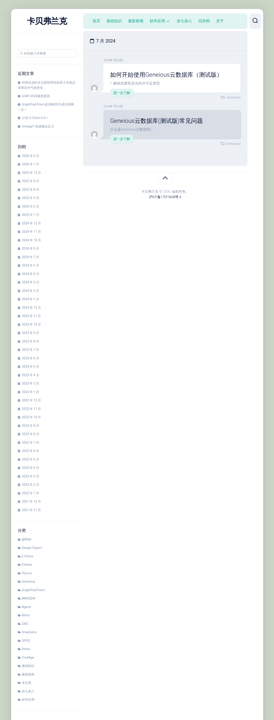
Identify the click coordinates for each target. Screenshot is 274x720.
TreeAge (28, 657)
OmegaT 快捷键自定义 (38, 126)
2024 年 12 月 (31, 223)
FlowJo (27, 573)
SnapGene (29, 632)
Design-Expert (32, 548)
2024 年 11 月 (31, 231)
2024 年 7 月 (30, 257)
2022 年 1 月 (30, 493)
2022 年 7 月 (30, 442)
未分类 (26, 682)
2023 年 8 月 (30, 341)
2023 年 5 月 (30, 366)
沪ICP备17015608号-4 (165, 197)
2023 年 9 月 (30, 333)
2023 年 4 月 (30, 375)
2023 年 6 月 (30, 358)
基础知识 (28, 666)
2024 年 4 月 (30, 274)
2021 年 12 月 (31, 501)
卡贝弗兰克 (47, 21)
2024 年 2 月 (30, 291)
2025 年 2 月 (30, 206)
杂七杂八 (28, 691)
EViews (27, 564)
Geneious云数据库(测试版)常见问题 (156, 120)
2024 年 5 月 (30, 265)
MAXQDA (28, 598)
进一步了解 (121, 93)
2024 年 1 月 (30, 299)
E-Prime (27, 556)
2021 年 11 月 (31, 510)
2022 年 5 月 (30, 459)
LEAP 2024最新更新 (36, 96)
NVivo (26, 615)
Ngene (26, 607)
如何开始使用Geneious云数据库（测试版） (166, 74)
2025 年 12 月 (31, 172)
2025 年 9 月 (30, 181)
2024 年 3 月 (30, 282)
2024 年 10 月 (31, 240)
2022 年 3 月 (30, 476)
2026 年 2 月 (30, 156)
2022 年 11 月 (31, 409)
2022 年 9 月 (30, 425)
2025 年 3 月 (30, 198)
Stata (26, 649)
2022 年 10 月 (31, 417)
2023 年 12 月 (31, 307)
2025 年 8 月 (30, 189)
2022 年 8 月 (30, 434)
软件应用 (28, 699)
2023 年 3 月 (30, 383)
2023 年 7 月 (30, 349)
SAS (25, 624)
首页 (96, 21)
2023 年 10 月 (31, 324)
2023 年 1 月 (30, 392)
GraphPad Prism (33, 590)
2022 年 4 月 (30, 468)
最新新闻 (28, 674)
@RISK (26, 539)
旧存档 (204, 21)
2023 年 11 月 (31, 316)
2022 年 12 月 (31, 400)
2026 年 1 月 (30, 164)
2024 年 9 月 (30, 248)
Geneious (28, 581)
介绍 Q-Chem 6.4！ (35, 118)
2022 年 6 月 (30, 451)
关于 (220, 21)
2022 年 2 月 (30, 484)
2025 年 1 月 (30, 215)
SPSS (26, 640)
